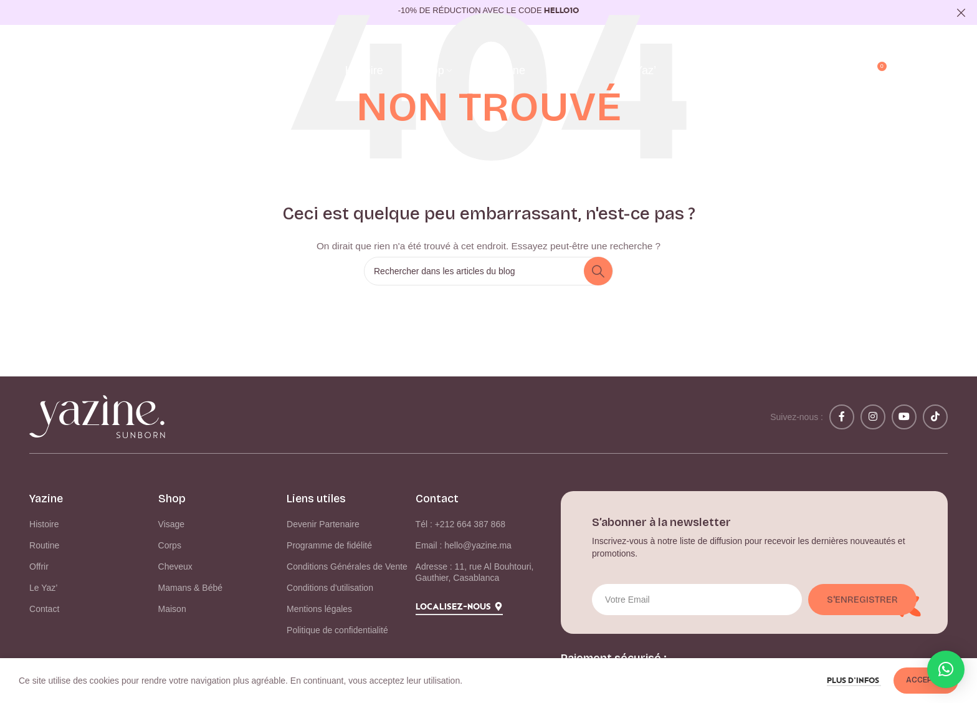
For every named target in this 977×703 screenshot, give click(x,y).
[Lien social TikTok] (935, 416)
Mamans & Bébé (190, 588)
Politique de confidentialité (337, 630)
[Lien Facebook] (841, 416)
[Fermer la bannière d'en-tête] (961, 12)
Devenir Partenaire (323, 524)
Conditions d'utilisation (330, 588)
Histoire (44, 524)
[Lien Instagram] (872, 416)
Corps (169, 545)
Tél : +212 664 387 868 (460, 524)
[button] (946, 669)
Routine (44, 545)
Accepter (926, 680)
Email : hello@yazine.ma (464, 545)
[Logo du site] (104, 70)
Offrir (39, 566)
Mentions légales (319, 609)
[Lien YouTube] (904, 416)
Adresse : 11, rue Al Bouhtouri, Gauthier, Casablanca (475, 572)
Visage (171, 524)
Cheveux (175, 566)
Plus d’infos (854, 681)
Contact (44, 609)
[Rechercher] (849, 71)
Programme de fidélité (329, 545)
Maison (172, 609)
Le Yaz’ (43, 588)
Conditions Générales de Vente (347, 566)
